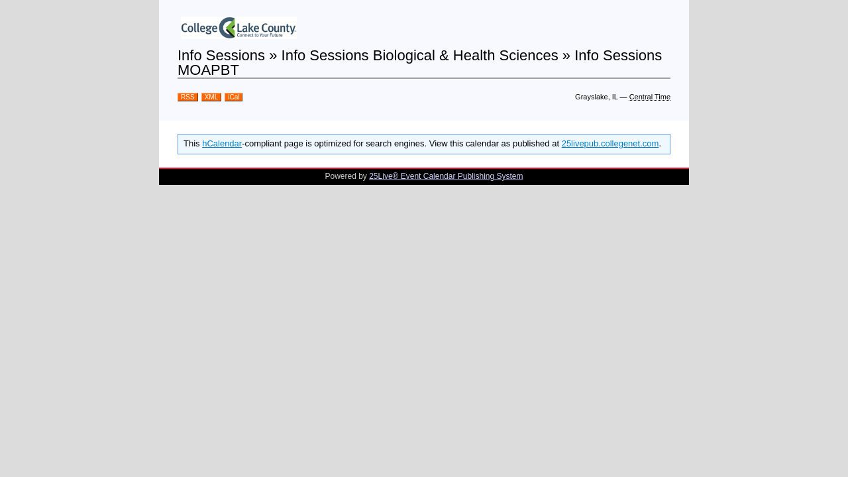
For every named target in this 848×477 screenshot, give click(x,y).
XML (212, 97)
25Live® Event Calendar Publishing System (446, 176)
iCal (233, 97)
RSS (188, 97)
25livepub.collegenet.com (610, 143)
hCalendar (222, 143)
